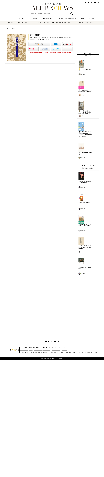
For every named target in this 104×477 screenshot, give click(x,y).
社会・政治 (24, 23)
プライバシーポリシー (56, 260)
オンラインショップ (38, 260)
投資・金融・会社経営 (61, 23)
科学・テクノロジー (72, 23)
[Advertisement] (25, 78)
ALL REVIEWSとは (22, 18)
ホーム (6, 28)
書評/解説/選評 (47, 18)
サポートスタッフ (46, 260)
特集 (53, 258)
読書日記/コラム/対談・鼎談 (67, 18)
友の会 (91, 18)
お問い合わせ (64, 260)
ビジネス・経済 (50, 23)
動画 (82, 18)
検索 (71, 13)
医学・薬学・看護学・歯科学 (86, 23)
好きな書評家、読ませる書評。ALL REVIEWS (52, 6)
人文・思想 (17, 23)
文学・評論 (10, 23)
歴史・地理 (42, 23)
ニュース (31, 260)
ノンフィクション (33, 23)
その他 (96, 23)
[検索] (52, 13)
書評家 (35, 18)
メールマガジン (62, 258)
